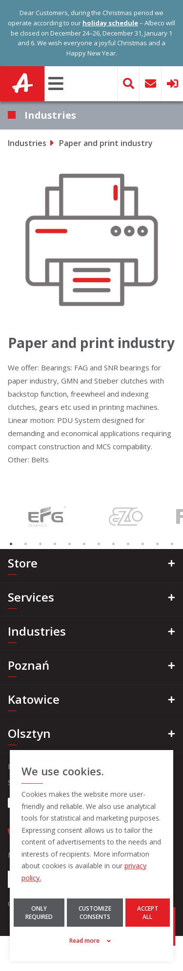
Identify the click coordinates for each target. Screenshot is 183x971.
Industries (27, 143)
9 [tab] (128, 544)
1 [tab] (11, 544)
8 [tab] (114, 544)
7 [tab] (99, 544)
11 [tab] (158, 544)
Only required (39, 912)
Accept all (147, 912)
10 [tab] (143, 544)
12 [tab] (172, 544)
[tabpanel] (46, 516)
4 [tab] (55, 544)
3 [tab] (40, 544)
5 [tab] (70, 544)
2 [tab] (26, 544)
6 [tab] (84, 544)
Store (23, 563)
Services (31, 597)
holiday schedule (110, 22)
